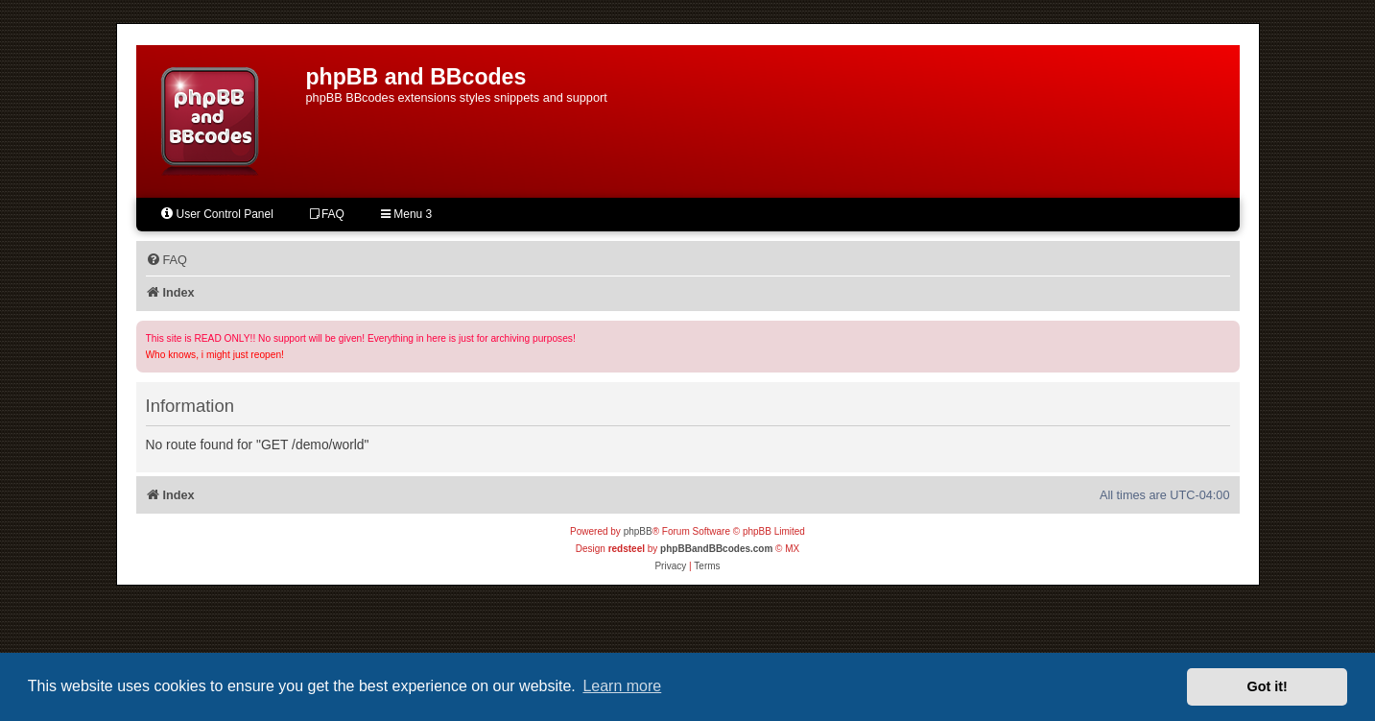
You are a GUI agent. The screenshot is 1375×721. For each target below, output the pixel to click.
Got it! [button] (1267, 686)
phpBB (638, 531)
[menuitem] (166, 260)
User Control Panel (216, 213)
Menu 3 (406, 214)
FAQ (327, 214)
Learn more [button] (621, 686)
